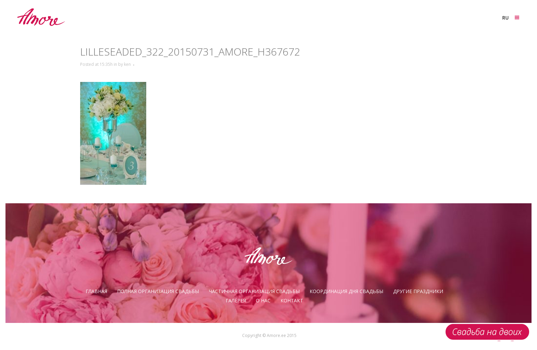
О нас (263, 300)
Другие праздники (418, 291)
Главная (96, 291)
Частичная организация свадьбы (254, 291)
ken (127, 64)
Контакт (291, 300)
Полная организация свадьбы (158, 291)
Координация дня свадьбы (346, 291)
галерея (236, 300)
